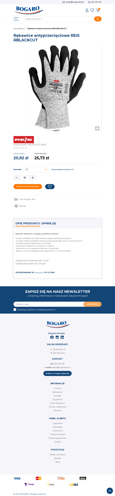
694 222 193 (96, 2)
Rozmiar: (18, 169)
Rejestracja (57, 427)
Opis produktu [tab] (27, 223)
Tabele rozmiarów (57, 454)
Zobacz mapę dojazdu (57, 373)
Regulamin (57, 399)
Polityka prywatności (57, 438)
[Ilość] (25, 177)
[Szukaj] (61, 18)
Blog (57, 462)
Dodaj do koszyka (28, 186)
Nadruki (57, 458)
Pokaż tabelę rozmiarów (62, 169)
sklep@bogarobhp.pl (75, 2)
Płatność (57, 410)
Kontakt (57, 396)
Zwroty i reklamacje (57, 407)
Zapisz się (92, 304)
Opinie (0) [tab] (48, 223)
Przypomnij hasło (57, 434)
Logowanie (57, 423)
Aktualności (57, 392)
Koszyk (57, 442)
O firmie (57, 388)
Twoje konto (57, 431)
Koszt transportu (57, 403)
